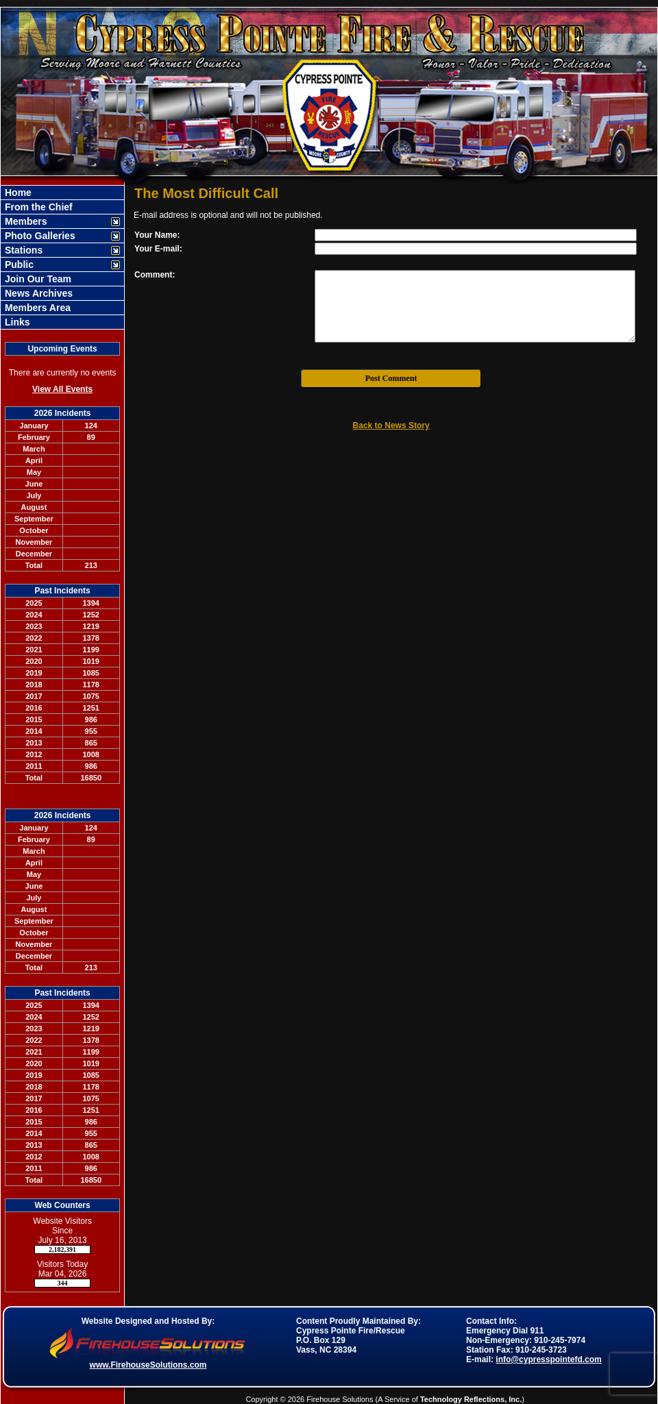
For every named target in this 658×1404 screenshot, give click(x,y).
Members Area (36, 307)
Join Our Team (36, 278)
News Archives (37, 293)
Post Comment (391, 378)
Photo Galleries (38, 235)
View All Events (62, 389)
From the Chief (37, 206)
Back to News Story (391, 425)
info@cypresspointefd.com (548, 1359)
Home (17, 192)
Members (24, 221)
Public (18, 264)
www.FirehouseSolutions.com (148, 1365)
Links (15, 322)
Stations (22, 250)
